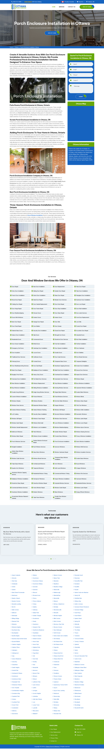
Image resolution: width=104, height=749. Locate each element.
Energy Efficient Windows (83, 492)
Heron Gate (36, 642)
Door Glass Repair (59, 313)
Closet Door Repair (60, 330)
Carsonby (14, 662)
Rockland (77, 584)
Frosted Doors (37, 361)
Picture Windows (37, 396)
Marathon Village (58, 587)
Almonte (14, 578)
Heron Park (36, 645)
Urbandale (77, 647)
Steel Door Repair (38, 300)
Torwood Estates (79, 639)
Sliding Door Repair (38, 291)
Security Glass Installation (40, 414)
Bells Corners (15, 610)
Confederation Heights (18, 691)
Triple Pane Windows (38, 497)
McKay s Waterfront (59, 604)
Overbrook (56, 662)
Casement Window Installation (84, 387)
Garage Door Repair (38, 322)
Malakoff (35, 714)
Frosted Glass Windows (61, 436)
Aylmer (14, 590)
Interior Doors (58, 317)
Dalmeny (14, 711)
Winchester (77, 697)
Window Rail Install (38, 423)
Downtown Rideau (38, 584)
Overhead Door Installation (62, 374)
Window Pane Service (18, 405)
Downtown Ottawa (38, 581)
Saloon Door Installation (18, 335)
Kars (34, 665)
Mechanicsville (57, 610)
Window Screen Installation (40, 436)
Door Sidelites (79, 352)
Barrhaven (14, 596)
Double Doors (58, 352)
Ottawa (16, 47)
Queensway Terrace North (61, 685)
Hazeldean (35, 633)
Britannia (14, 624)
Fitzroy (34, 598)
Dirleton (35, 575)
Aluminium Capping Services (62, 365)
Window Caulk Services (18, 458)
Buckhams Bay (16, 630)
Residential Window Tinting (40, 473)
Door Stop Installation (60, 308)
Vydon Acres (78, 659)
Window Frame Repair (39, 418)
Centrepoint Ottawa (17, 673)
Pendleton (56, 673)
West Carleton (78, 673)
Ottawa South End (58, 656)
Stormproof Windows (39, 479)
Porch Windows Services (18, 441)
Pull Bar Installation (81, 344)
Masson (56, 601)
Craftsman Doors (37, 357)
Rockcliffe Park (78, 581)
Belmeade (14, 616)
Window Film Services (82, 473)
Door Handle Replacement (40, 304)
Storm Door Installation (39, 295)
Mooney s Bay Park (59, 624)
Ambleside (14, 584)
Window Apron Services (82, 427)
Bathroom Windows (17, 431)
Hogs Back (36, 653)
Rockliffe (77, 587)
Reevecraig (57, 697)
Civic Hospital (15, 688)
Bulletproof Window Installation (20, 479)
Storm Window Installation (83, 441)
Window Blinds (80, 396)
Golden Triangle (37, 616)
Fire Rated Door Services (39, 379)
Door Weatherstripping (18, 313)
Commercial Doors (38, 339)
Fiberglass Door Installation (83, 295)
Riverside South (79, 575)
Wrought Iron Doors (60, 335)
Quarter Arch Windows (18, 468)
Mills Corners (57, 619)
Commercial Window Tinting (62, 473)
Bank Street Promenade (18, 593)
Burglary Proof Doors (17, 374)
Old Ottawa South (58, 645)
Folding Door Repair (17, 304)
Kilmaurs (35, 676)
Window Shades (16, 401)
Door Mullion (36, 326)
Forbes (34, 604)
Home (11, 47)
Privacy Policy (54, 738)
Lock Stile (78, 322)
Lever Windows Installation (62, 423)
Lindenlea (35, 697)
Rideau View (57, 711)
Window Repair (80, 379)
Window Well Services (82, 447)
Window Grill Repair (60, 409)
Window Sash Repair (17, 423)
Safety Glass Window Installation (17, 452)
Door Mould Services (81, 357)
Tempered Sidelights (81, 361)
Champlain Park (16, 682)
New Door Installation (39, 286)
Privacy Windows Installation (83, 436)
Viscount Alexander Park (81, 656)
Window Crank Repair (60, 487)
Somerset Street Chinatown (82, 607)
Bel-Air (13, 607)
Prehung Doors (16, 361)
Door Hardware (80, 348)
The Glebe (77, 630)
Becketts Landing (16, 604)
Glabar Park (36, 613)
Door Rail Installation (81, 308)
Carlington (14, 650)
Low (34, 702)
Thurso (76, 633)
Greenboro (35, 624)
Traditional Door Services (18, 357)
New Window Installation (18, 383)
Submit (81, 96)
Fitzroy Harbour (37, 601)
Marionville (56, 590)
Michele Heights (58, 616)
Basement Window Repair (40, 405)
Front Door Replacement (82, 317)
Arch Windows (58, 463)
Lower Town (36, 705)
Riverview (77, 578)
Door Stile (57, 322)
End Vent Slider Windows (61, 401)
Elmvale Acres (36, 596)
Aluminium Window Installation (20, 492)
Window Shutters (37, 401)
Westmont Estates (79, 685)
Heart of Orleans (37, 636)
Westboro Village (79, 682)
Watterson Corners (79, 665)
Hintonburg (36, 650)
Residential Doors (16, 339)
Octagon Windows (81, 468)
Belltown (14, 613)
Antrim (13, 587)
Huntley (35, 662)
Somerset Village (79, 610)
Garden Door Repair (60, 291)
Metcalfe (56, 613)
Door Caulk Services (60, 357)
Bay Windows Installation (18, 387)
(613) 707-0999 (17, 1)
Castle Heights (15, 668)
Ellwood (35, 593)
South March (78, 616)
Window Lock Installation (39, 427)
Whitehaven (78, 691)
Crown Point (15, 705)
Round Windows (80, 463)
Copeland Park (16, 697)
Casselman (15, 665)
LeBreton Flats (36, 682)
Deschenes (15, 714)
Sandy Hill (77, 596)
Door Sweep (58, 326)
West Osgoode (78, 676)
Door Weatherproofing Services (20, 365)
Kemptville (35, 668)
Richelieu (56, 702)
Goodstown (36, 619)
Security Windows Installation (62, 414)
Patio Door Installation (82, 291)
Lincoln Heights (37, 694)
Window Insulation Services (83, 452)
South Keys (78, 613)
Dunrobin (35, 587)
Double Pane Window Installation (60, 497)
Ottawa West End (58, 659)
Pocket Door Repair (81, 326)
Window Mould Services (39, 458)
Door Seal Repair (37, 365)
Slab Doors (36, 335)
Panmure (56, 671)
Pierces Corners (58, 676)
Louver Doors (37, 352)
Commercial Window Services (20, 487)
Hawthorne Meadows (38, 630)
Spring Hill (77, 622)
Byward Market (16, 642)
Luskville (35, 708)
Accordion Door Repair (82, 330)
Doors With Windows (17, 317)
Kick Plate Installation (81, 339)
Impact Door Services (82, 374)
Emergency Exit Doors (18, 348)
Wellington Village (79, 671)
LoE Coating (15, 414)
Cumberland (15, 708)
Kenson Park (36, 673)
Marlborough (57, 593)
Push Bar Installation (60, 344)
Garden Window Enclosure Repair (40, 441)
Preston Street (57, 679)
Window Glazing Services (82, 431)
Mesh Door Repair (16, 370)
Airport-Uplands (16, 575)
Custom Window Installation (19, 396)
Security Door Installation (40, 330)
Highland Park (36, 647)
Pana (55, 668)
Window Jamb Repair (81, 418)
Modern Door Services (61, 300)
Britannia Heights (16, 627)
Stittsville (77, 624)
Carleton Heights (16, 645)
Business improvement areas (19, 639)
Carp (13, 656)
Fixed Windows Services (61, 396)
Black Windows (59, 492)
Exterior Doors (37, 317)
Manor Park (57, 578)
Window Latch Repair (81, 487)
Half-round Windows (60, 468)
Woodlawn (77, 699)
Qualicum (56, 682)
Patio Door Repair (80, 286)
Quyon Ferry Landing (59, 691)
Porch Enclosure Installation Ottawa (29, 47)
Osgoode (56, 647)
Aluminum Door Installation (83, 300)
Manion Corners (58, 575)
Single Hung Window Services (41, 392)
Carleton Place (16, 647)
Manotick (56, 581)
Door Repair (15, 286)
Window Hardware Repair (61, 452)
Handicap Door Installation (40, 348)
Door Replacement (60, 286)
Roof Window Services (39, 447)
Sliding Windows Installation (40, 387)
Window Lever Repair (81, 423)
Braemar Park (15, 622)
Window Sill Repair (17, 418)
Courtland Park (16, 702)
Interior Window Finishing (39, 409)
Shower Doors (37, 313)
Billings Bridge (15, 619)
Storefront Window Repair (40, 483)
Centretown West (16, 679)
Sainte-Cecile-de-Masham (81, 593)
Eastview (35, 590)
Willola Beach (78, 694)
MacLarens (36, 711)
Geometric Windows (81, 414)
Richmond (56, 705)
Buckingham (15, 633)
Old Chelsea (57, 639)
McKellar (56, 607)
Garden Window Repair (61, 431)
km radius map (81, 123)
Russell (76, 590)
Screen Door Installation (82, 365)
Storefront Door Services (61, 339)
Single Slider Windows (60, 392)
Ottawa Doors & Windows (53, 747)
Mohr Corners (57, 622)
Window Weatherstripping (61, 427)
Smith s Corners (79, 604)
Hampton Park (36, 627)
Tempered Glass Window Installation (61, 458)
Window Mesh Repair (17, 436)
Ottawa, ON (91, 1)
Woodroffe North (79, 708)
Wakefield (77, 662)
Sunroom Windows (60, 447)
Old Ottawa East (58, 642)
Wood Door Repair (17, 300)
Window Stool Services (61, 418)
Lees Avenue (36, 685)
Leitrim (34, 688)
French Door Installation (18, 295)
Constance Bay (16, 694)
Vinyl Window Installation (61, 383)
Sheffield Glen (78, 598)
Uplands (77, 645)
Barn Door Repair (16, 322)
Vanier (76, 650)
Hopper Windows (59, 405)
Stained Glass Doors (17, 330)
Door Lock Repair (80, 304)
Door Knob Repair (59, 304)
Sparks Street (78, 619)
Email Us (81, 1)
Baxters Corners (16, 601)
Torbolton (77, 636)
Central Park (15, 671)
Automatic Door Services (61, 379)
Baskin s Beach (16, 598)
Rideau (55, 708)
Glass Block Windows (39, 452)
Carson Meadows (16, 659)
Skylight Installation (17, 447)
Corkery (14, 699)
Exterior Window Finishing (18, 409)
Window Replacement (39, 383)
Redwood (56, 694)
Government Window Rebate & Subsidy (20, 497)
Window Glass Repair (81, 401)
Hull (34, 656)
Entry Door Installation (18, 291)
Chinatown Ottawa (17, 685)
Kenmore (35, 671)
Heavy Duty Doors (38, 374)
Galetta (35, 607)
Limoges (35, 691)
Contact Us (53, 741)
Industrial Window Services (62, 483)
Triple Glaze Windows (17, 463)
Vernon (76, 653)
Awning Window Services (61, 387)
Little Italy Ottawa (37, 699)
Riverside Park (57, 714)
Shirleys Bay (78, 601)
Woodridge (77, 705)
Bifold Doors (36, 344)
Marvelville (56, 598)
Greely (34, 622)
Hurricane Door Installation (19, 379)
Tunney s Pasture (79, 642)
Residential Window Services (83, 483)
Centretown (15, 676)
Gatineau (35, 610)
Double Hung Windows (18, 392)
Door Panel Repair (16, 326)
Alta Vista (14, 581)
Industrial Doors (80, 335)
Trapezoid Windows (38, 468)
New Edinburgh (58, 630)
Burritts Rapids (15, 636)
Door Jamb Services (81, 313)
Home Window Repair (39, 487)
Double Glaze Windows (82, 458)
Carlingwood (15, 653)
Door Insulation (16, 352)
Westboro (77, 679)
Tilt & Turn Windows (81, 405)
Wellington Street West (80, 668)
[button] (48, 559)
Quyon (55, 688)
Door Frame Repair (38, 308)
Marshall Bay (57, 596)
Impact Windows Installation (62, 479)
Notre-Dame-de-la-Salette (61, 636)
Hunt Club (35, 659)
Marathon (56, 584)
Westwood (77, 688)
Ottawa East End (58, 653)
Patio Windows (37, 431)
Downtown (36, 578)
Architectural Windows (39, 463)
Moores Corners (58, 627)
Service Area (54, 735)
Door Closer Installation (18, 344)
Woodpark (77, 702)
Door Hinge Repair (17, 308)
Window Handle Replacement (19, 427)
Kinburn (35, 679)
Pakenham (56, 665)
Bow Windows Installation (83, 383)
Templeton (77, 627)
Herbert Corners (37, 639)
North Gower (57, 633)
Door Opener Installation (61, 348)
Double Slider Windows (82, 392)
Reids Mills (56, 699)
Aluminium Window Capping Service (19, 473)
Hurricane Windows (81, 479)
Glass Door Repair (59, 295)
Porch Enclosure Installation (62, 441)
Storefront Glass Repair (18, 483)
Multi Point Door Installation (62, 370)
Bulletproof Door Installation (40, 370)
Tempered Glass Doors (61, 361)
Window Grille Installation (82, 409)
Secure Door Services (82, 370)
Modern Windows (38, 492)
